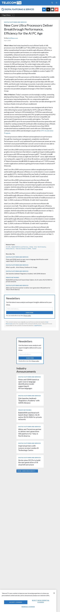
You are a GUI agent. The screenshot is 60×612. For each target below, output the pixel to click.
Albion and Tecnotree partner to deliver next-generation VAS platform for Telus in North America (29, 432)
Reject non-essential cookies (40, 601)
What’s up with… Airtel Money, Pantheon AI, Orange (21, 267)
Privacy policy (27, 315)
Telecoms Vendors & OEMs (23, 248)
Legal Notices (38, 325)
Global (31, 247)
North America (42, 247)
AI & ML (8, 247)
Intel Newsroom (13, 38)
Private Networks (12, 277)
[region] (28, 601)
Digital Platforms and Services (15, 22)
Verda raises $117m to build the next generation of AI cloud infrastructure (29, 462)
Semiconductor (10, 248)
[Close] (54, 593)
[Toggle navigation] (56, 2)
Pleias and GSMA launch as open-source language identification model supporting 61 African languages (28, 384)
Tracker (34, 248)
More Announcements (27, 471)
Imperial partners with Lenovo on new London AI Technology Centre (28, 448)
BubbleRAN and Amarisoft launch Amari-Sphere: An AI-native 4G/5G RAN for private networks (30, 416)
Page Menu (7, 15)
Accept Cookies (15, 602)
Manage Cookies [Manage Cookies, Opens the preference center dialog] (28, 606)
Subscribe (29, 312)
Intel (35, 247)
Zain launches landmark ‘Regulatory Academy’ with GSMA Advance (26, 273)
